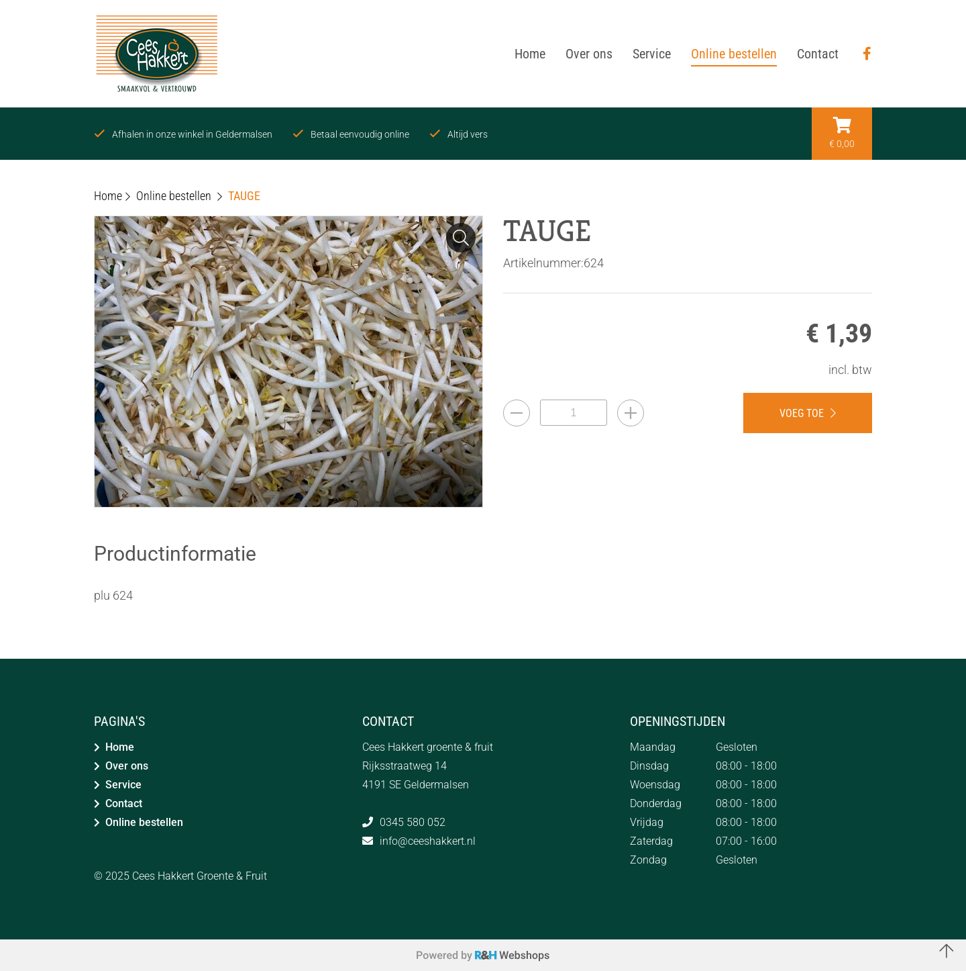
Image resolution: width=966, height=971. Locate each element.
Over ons (126, 765)
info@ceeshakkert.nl (428, 841)
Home (119, 747)
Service (123, 784)
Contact (123, 803)
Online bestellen (144, 822)
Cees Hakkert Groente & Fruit (199, 876)
